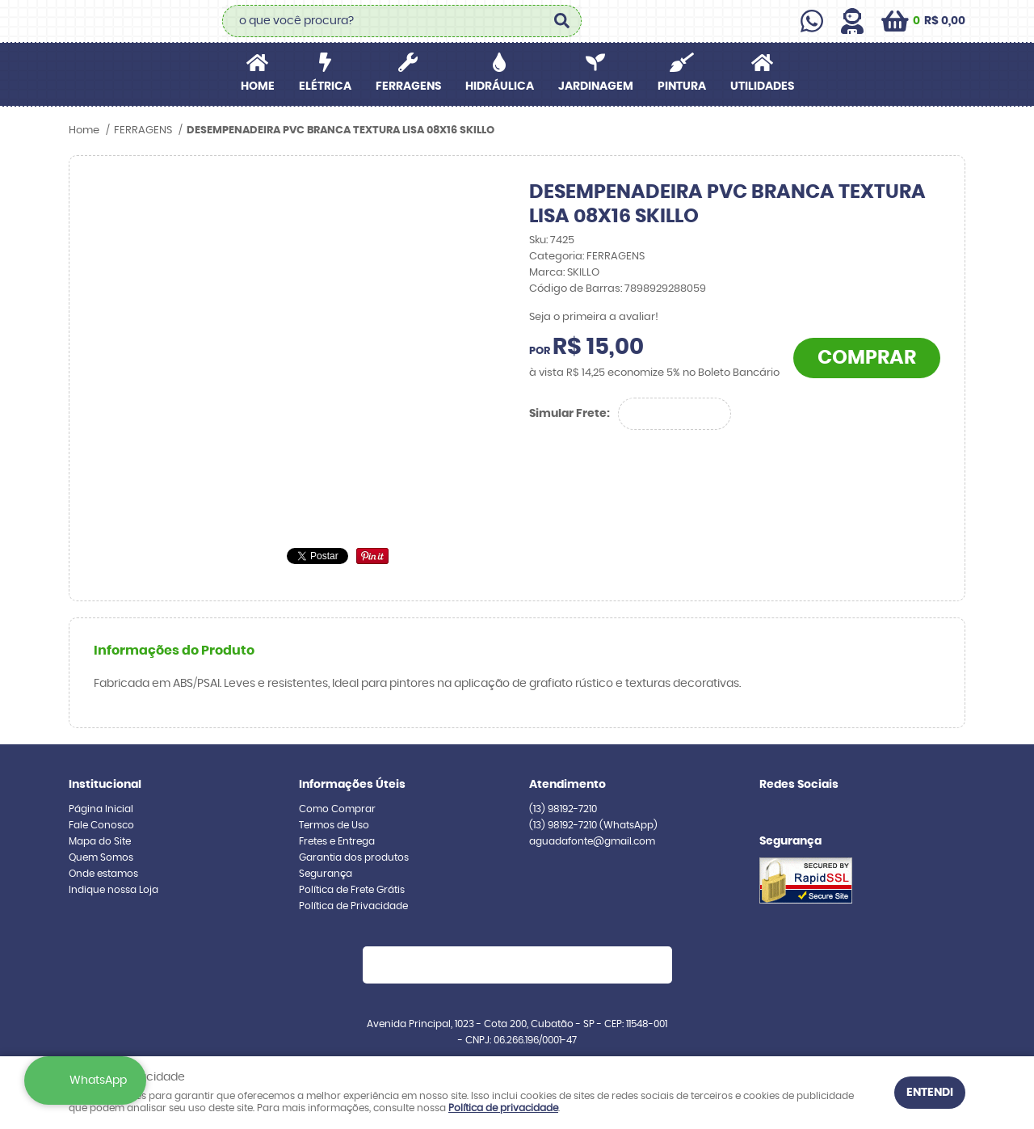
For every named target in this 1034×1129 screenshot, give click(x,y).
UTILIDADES (762, 86)
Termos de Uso (334, 825)
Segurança (325, 873)
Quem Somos (101, 857)
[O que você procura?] (561, 21)
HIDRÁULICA (499, 86)
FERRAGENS (408, 86)
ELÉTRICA (325, 86)
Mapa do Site (100, 841)
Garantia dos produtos (354, 857)
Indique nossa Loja (113, 890)
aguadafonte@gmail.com (592, 841)
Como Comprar (337, 809)
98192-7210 (563, 809)
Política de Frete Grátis (352, 890)
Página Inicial (101, 809)
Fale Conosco (101, 825)
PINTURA (682, 86)
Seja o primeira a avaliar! (593, 317)
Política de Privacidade (353, 906)
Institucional (105, 784)
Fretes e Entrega (337, 841)
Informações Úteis (352, 784)
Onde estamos (103, 873)
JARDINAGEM (595, 86)
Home (258, 86)
